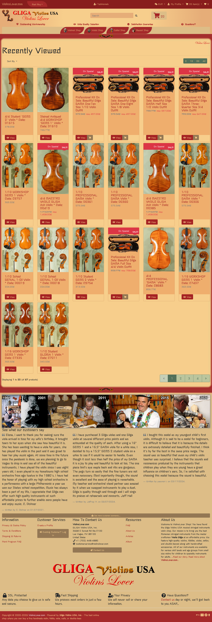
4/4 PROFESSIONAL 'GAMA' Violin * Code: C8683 (157, 280)
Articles (129, 536)
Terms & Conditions (11, 530)
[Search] (111, 15)
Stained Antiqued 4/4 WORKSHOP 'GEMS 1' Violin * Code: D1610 (51, 121)
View (11, 137)
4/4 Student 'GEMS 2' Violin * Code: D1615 (17, 119)
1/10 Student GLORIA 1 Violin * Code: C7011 (52, 354)
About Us (130, 530)
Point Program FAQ (11, 541)
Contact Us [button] (97, 550)
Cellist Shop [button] (117, 30)
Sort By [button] (11, 61)
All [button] (204, 61)
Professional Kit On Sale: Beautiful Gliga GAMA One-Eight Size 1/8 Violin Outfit (123, 103)
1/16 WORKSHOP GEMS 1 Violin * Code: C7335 (17, 354)
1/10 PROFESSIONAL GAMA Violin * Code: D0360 (121, 197)
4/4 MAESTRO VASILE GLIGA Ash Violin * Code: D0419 (51, 203)
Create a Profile (45, 525)
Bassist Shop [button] (140, 30)
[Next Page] (206, 378)
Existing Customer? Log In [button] (53, 533)
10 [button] (191, 61)
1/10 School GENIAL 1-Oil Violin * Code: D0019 (17, 279)
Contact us (168, 599)
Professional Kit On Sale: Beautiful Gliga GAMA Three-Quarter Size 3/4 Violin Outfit (194, 103)
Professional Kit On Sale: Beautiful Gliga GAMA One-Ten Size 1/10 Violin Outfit (88, 103)
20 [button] (197, 61)
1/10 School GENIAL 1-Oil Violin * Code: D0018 (52, 279)
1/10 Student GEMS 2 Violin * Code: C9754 (86, 279)
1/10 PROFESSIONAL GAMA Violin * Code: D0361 (86, 197)
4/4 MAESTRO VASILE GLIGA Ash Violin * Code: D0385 (157, 203)
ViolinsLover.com (12, 4)
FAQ (128, 525)
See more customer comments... (106, 515)
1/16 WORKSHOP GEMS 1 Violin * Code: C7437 (193, 279)
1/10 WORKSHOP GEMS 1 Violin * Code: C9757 (17, 195)
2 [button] (186, 61)
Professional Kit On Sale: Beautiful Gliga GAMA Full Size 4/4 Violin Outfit (123, 262)
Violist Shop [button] (95, 30)
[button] (160, 4)
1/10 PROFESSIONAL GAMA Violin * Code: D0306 (192, 197)
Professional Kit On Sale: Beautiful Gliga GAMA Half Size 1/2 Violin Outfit (158, 102)
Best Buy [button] (36, 4)
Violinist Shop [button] (72, 30)
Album (129, 541)
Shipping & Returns (11, 536)
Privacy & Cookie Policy (14, 525)
